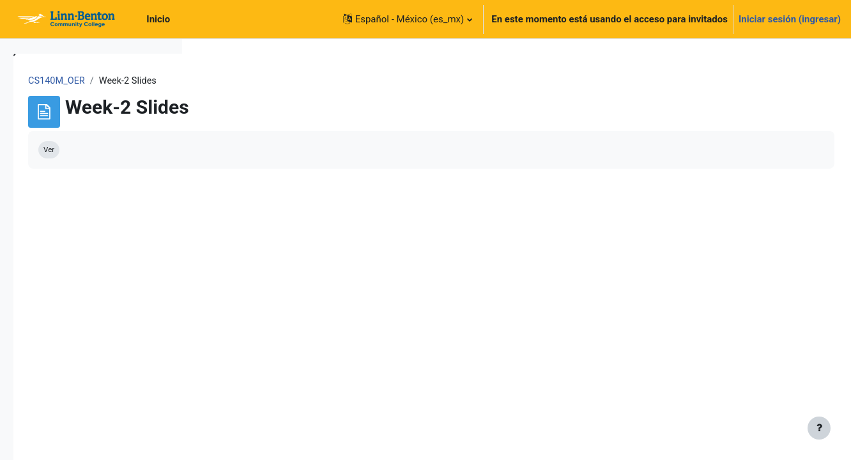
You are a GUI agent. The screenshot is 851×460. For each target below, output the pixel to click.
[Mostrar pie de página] (819, 428)
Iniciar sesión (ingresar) (790, 19)
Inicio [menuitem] (158, 19)
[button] (407, 19)
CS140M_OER (236, 81)
